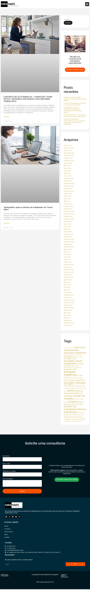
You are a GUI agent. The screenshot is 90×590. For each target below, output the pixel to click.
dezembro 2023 (69, 211)
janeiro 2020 (68, 320)
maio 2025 (67, 171)
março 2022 (68, 262)
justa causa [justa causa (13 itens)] (74, 416)
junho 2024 (67, 196)
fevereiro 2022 (68, 264)
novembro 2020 (69, 302)
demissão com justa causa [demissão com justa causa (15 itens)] (70, 388)
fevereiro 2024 (68, 206)
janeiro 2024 (68, 209)
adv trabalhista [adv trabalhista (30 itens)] (68, 385)
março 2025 (68, 176)
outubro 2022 (68, 244)
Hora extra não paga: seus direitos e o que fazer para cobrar (75, 104)
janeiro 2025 (68, 181)
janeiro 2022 (68, 267)
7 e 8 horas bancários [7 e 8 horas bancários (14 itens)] (69, 347)
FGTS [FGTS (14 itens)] (71, 414)
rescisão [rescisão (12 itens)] (72, 419)
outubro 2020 (68, 305)
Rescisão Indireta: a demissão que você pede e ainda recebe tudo (75, 115)
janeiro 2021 (68, 297)
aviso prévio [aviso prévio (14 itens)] (77, 385)
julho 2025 (67, 166)
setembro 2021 (69, 277)
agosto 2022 (68, 249)
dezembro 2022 (69, 239)
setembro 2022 (69, 247)
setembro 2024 (69, 191)
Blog (5, 535)
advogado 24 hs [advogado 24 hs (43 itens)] (70, 359)
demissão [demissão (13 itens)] (83, 386)
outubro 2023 (68, 216)
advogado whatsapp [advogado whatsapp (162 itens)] (75, 382)
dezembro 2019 (69, 323)
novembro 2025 (69, 155)
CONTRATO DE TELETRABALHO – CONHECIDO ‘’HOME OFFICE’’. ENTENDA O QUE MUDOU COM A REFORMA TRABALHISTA (28, 99)
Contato (6, 538)
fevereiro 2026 (68, 148)
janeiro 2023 (68, 237)
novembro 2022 (69, 242)
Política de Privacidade (5, 576)
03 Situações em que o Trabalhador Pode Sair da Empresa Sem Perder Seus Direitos (72, 110)
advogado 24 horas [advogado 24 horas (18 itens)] (77, 357)
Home (6, 527)
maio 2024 (67, 198)
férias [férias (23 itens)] (74, 414)
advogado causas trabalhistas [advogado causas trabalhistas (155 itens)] (73, 362)
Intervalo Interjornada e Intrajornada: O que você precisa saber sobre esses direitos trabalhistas (74, 121)
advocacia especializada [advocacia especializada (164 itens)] (74, 348)
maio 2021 (67, 287)
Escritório (7, 529)
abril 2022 (67, 259)
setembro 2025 (69, 160)
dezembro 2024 (69, 183)
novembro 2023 (69, 214)
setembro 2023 (69, 219)
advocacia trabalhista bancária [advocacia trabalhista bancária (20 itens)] (72, 355)
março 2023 (68, 231)
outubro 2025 (68, 158)
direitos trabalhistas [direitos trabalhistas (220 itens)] (75, 411)
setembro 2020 (69, 308)
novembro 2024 (69, 186)
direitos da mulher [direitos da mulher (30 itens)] (77, 404)
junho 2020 (67, 315)
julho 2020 (67, 313)
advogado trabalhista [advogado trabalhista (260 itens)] (70, 373)
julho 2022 (67, 252)
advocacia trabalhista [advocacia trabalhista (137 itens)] (75, 352)
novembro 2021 (69, 272)
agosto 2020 (68, 310)
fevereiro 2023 (68, 234)
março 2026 (68, 145)
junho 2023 (67, 224)
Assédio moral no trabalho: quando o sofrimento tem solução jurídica (75, 99)
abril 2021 (67, 290)
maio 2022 (67, 257)
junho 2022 (67, 254)
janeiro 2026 (68, 150)
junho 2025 (67, 168)
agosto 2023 (68, 221)
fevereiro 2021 (68, 295)
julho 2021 (67, 282)
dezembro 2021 (69, 269)
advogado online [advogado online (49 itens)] (70, 369)
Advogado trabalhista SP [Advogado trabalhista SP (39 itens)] (76, 380)
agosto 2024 (68, 193)
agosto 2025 (68, 163)
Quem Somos (8, 532)
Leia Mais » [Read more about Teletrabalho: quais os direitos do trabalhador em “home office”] (7, 223)
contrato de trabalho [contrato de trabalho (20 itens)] (75, 386)
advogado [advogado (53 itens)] (68, 357)
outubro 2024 (68, 188)
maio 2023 (67, 226)
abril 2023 (67, 229)
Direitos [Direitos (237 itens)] (73, 401)
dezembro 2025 (69, 153)
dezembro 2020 (69, 300)
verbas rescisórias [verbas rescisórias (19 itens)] (76, 421)
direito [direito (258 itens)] (71, 390)
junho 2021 (67, 285)
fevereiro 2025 (68, 178)
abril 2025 (67, 173)
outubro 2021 (68, 275)
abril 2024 (67, 201)
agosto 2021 (68, 280)
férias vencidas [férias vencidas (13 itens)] (80, 414)
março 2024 (68, 204)
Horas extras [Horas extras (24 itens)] (68, 416)
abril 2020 (67, 318)
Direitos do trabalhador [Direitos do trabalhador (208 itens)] (70, 408)
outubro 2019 (68, 325)
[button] (87, 4)
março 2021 (68, 292)
